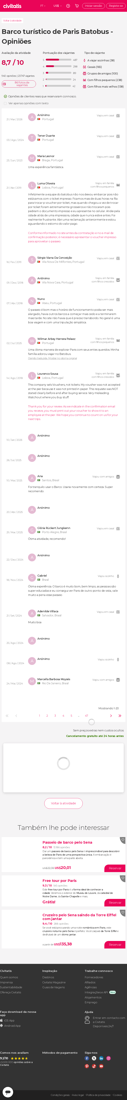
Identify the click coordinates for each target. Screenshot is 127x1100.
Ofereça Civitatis (10, 992)
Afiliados (90, 982)
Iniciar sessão (93, 5)
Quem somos (9, 977)
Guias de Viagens (53, 987)
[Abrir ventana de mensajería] (8, 1092)
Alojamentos (93, 997)
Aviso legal (78, 1095)
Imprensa (6, 982)
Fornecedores (94, 977)
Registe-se (116, 5)
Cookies (117, 1095)
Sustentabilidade (11, 987)
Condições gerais (60, 1095)
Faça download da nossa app (18, 1013)
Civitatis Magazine (53, 982)
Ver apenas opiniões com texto (29, 103)
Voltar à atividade (12, 20)
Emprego (91, 1002)
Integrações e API (96, 992)
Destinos (48, 977)
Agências (90, 987)
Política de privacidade (98, 1095)
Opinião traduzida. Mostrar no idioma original (52, 358)
